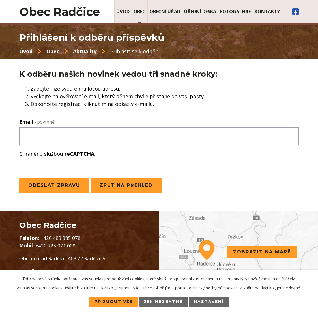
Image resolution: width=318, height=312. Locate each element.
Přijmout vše (113, 301)
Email (37, 121)
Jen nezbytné (163, 301)
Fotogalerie (235, 11)
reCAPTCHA (79, 153)
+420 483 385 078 (60, 238)
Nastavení (209, 301)
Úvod (123, 11)
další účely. (286, 278)
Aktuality (84, 51)
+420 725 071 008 (55, 245)
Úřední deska (200, 11)
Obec (139, 11)
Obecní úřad (164, 11)
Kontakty (267, 11)
